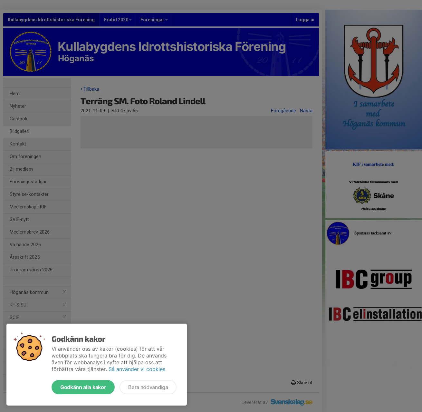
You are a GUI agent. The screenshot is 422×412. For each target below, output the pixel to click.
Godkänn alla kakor (83, 387)
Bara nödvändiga (148, 387)
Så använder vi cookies (137, 369)
